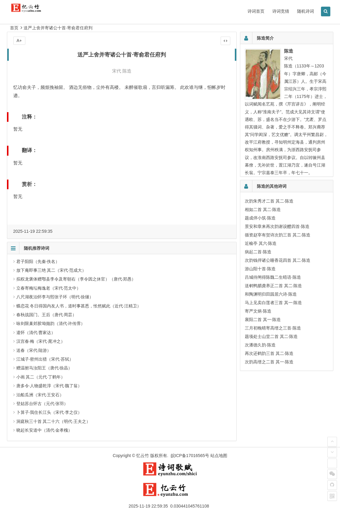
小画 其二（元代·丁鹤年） (40, 377)
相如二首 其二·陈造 (263, 209)
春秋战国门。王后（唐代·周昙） (46, 314)
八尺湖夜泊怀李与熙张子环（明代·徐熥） (55, 296)
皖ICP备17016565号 (190, 455)
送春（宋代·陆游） (33, 350)
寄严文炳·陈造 (258, 311)
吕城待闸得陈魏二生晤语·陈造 (273, 277)
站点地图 (218, 455)
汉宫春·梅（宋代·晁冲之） (40, 341)
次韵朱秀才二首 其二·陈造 (269, 201)
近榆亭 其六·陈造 (261, 243)
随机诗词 (305, 11)
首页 (14, 27)
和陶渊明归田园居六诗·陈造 (271, 294)
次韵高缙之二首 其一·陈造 (269, 361)
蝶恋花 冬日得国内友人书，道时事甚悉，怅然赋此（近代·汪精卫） (78, 305)
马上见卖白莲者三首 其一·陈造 (273, 302)
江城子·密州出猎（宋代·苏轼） (45, 359)
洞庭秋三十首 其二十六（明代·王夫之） (53, 421)
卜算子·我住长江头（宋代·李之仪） (49, 412)
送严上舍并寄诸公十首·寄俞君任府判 (58, 27)
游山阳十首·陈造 (260, 268)
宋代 (116, 70)
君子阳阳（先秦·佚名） (38, 261)
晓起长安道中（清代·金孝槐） (44, 430)
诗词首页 (256, 11)
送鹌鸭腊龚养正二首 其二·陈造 (273, 285)
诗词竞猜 (280, 11)
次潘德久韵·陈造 (260, 344)
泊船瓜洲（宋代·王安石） (40, 394)
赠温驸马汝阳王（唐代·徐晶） (44, 367)
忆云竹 (142, 455)
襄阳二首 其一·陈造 (263, 319)
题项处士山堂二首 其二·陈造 (271, 336)
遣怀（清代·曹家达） (36, 332)
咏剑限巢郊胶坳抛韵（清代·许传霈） (50, 323)
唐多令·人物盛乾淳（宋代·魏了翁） (49, 385)
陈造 (126, 70)
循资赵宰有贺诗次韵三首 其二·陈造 (278, 234)
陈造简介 (265, 38)
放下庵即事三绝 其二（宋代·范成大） (51, 270)
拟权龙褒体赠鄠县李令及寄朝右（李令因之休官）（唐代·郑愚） (76, 279)
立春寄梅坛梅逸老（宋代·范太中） (48, 288)
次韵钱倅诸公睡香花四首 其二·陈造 (278, 260)
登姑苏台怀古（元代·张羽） (42, 403)
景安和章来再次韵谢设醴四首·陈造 (277, 226)
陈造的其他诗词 (272, 186)
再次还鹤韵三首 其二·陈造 (269, 353)
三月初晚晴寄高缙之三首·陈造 (273, 328)
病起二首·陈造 (258, 251)
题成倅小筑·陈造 (260, 218)
